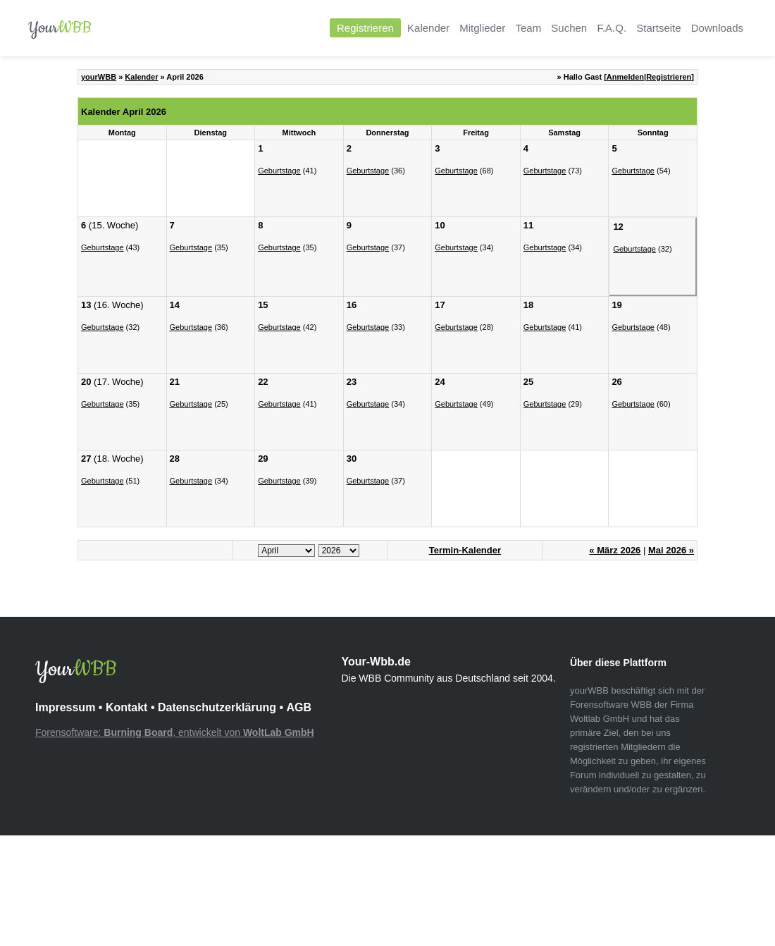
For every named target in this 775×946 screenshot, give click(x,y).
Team (528, 28)
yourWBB (98, 77)
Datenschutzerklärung (217, 707)
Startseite (658, 28)
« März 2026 (614, 550)
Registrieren (365, 28)
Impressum (65, 707)
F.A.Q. (611, 28)
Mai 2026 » (671, 550)
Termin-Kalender (465, 550)
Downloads (717, 28)
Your (60, 28)
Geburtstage (279, 170)
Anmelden (625, 77)
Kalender (428, 28)
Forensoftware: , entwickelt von (174, 732)
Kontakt (127, 707)
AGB (298, 707)
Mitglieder (482, 28)
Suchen (569, 28)
